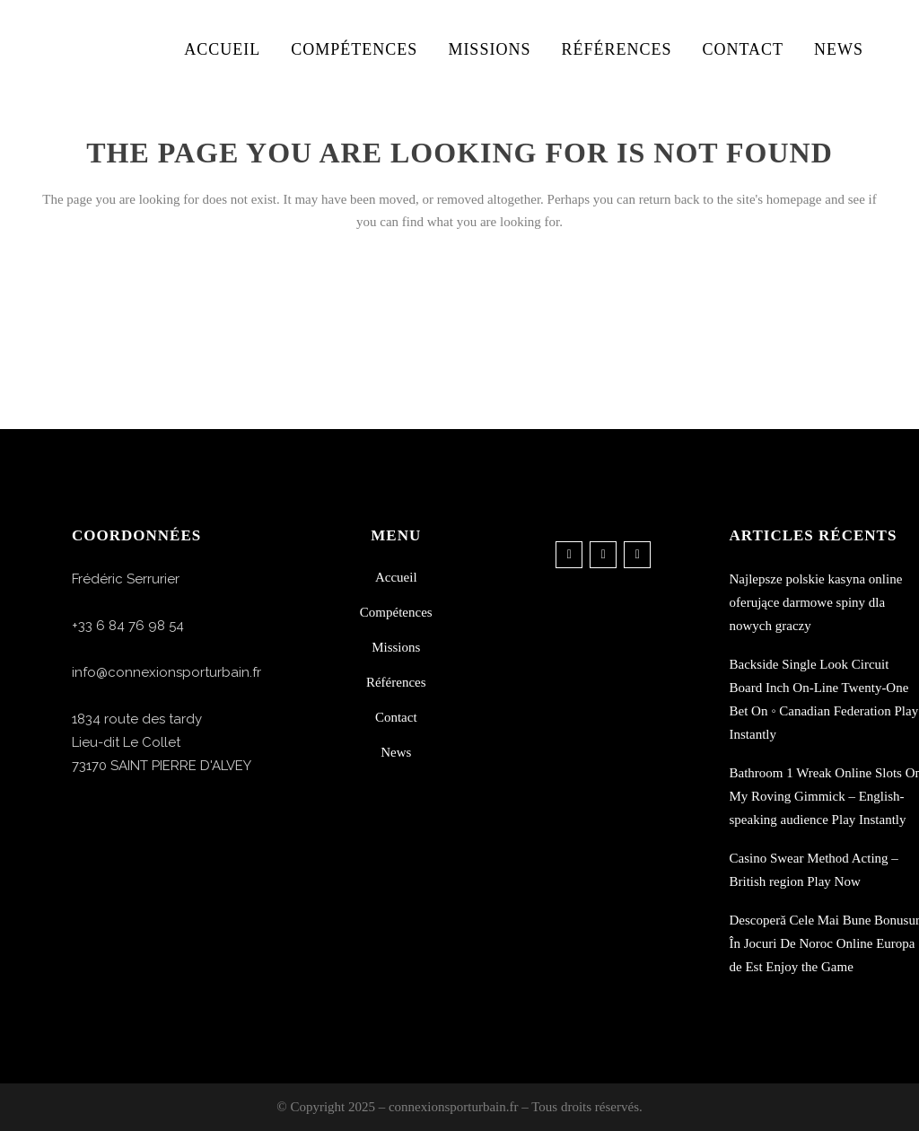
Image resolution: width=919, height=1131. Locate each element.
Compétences (396, 612)
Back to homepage (459, 300)
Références (396, 682)
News (396, 752)
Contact (396, 717)
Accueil (396, 577)
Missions (396, 647)
